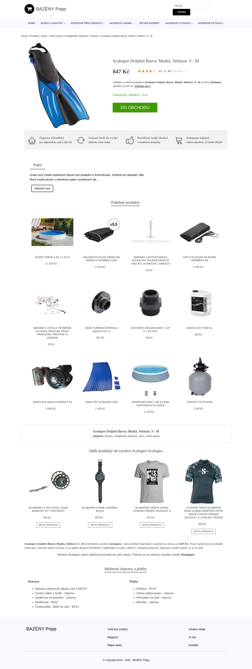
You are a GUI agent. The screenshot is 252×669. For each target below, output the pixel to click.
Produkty (34, 36)
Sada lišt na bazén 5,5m (101, 402)
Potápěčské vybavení (76, 36)
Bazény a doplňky (52, 23)
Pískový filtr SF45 (199, 402)
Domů (31, 23)
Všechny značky (117, 629)
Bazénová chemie (121, 23)
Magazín (112, 637)
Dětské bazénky (149, 23)
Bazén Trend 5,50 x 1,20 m (52, 257)
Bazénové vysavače (178, 23)
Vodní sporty (56, 36)
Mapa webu (114, 645)
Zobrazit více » (143, 86)
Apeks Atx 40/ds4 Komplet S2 (52, 402)
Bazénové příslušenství (86, 23)
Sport (44, 36)
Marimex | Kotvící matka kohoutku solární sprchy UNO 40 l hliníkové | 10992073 (150, 260)
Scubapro (216, 82)
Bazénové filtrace (210, 23)
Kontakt (193, 645)
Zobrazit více (42, 188)
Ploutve (94, 36)
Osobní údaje (197, 629)
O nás (192, 637)
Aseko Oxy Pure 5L (200, 328)
